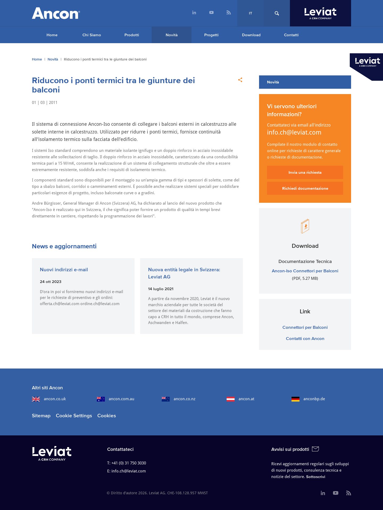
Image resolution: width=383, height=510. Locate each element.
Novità (172, 35)
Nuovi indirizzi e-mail (64, 269)
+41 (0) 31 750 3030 (128, 463)
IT (250, 13)
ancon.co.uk (49, 398)
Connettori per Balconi (305, 327)
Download (251, 35)
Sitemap (41, 415)
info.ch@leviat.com (294, 132)
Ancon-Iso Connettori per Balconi (305, 270)
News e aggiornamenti (64, 246)
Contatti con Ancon (305, 338)
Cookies (106, 415)
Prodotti (131, 35)
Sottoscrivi (315, 476)
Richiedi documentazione (305, 188)
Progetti (211, 35)
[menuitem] (194, 13)
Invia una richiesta (305, 172)
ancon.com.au (115, 398)
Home (52, 35)
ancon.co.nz (178, 398)
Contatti (291, 35)
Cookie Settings (74, 415)
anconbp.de (308, 398)
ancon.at (240, 398)
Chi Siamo (91, 35)
